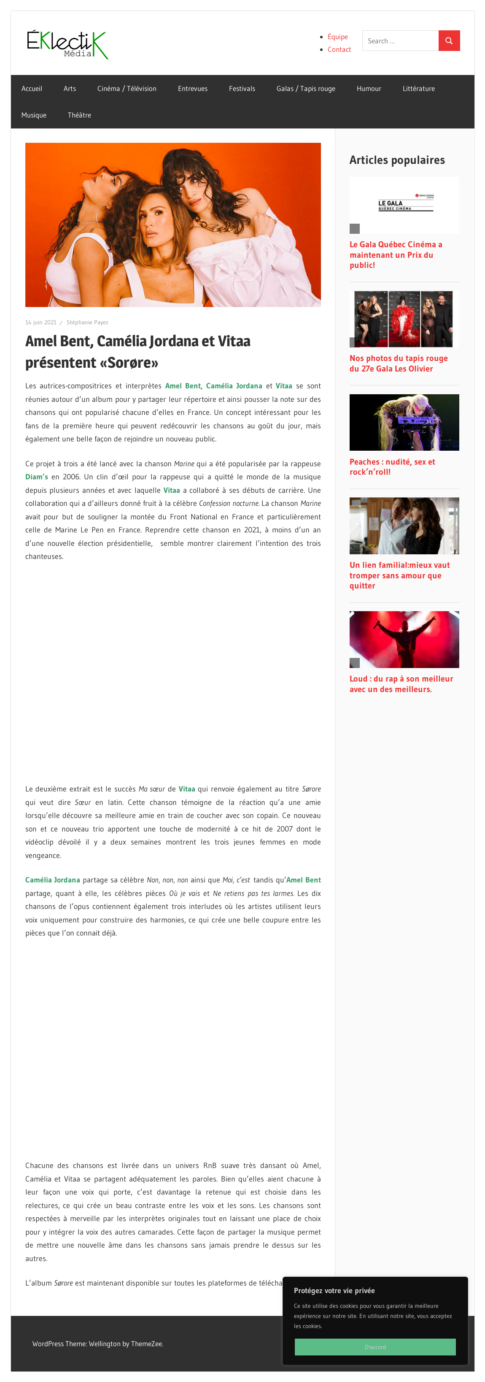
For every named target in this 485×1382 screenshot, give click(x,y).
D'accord (375, 1347)
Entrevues (192, 88)
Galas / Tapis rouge (306, 88)
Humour (369, 88)
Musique (34, 114)
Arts (70, 88)
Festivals (242, 88)
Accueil (32, 88)
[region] (375, 1321)
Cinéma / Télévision (126, 88)
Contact (339, 49)
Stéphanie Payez (87, 322)
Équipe (338, 36)
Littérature (419, 88)
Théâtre (79, 114)
